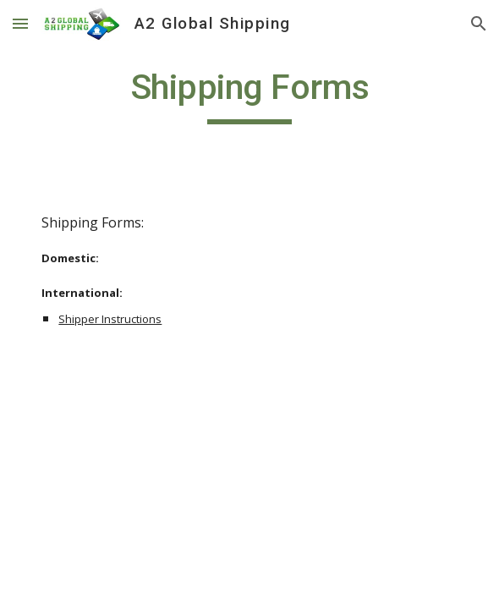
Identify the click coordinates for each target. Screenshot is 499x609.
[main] (249, 94)
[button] (20, 23)
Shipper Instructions (110, 318)
